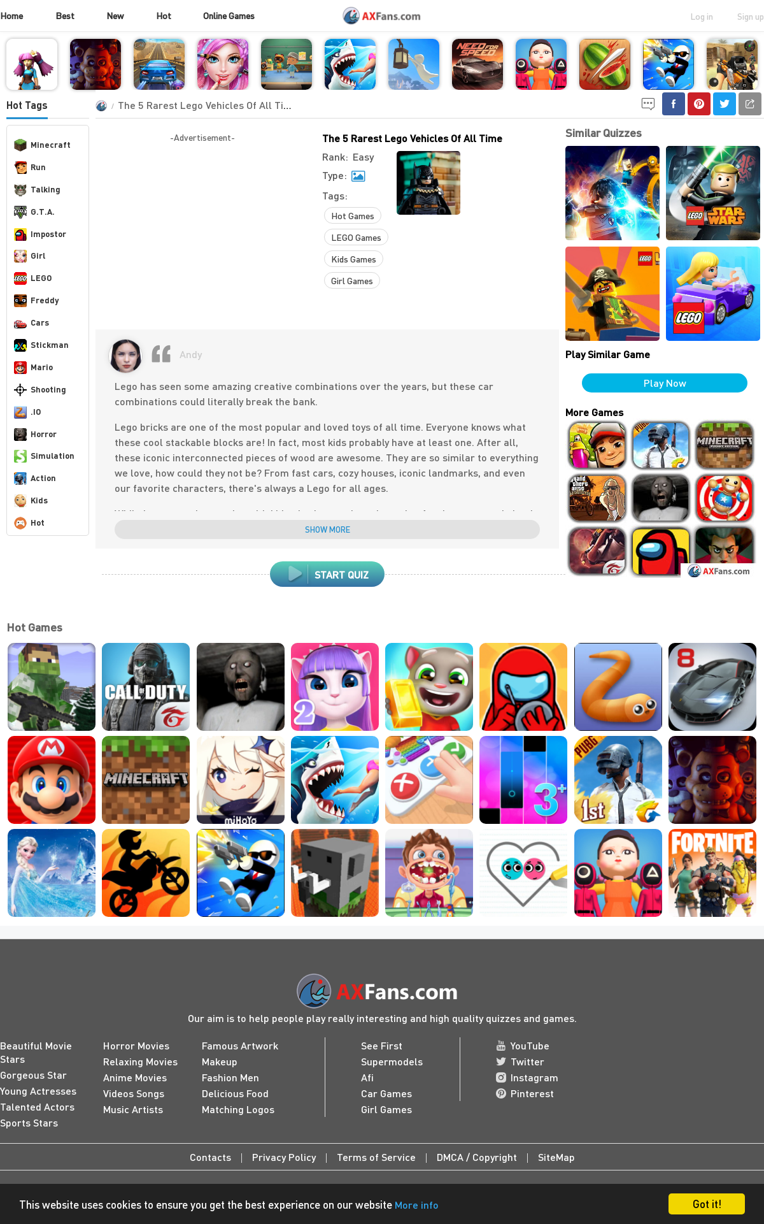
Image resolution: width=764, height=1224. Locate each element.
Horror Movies (136, 1045)
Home (11, 15)
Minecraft (42, 145)
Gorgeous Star (33, 1074)
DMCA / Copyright (477, 1156)
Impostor (40, 234)
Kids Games (353, 258)
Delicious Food (235, 1093)
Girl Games (352, 280)
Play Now (665, 382)
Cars (31, 323)
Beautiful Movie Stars (36, 1052)
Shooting (40, 390)
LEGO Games (356, 237)
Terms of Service (376, 1156)
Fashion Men (230, 1077)
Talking (37, 190)
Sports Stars (29, 1122)
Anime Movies (135, 1077)
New (115, 15)
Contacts (210, 1156)
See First (381, 1045)
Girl (29, 256)
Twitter (520, 1061)
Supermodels (392, 1061)
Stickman (41, 345)
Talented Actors (37, 1106)
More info (417, 1204)
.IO (27, 412)
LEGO (33, 278)
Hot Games (352, 215)
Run (30, 167)
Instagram (527, 1077)
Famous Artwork (240, 1045)
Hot (163, 15)
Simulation (44, 456)
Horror (35, 434)
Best (64, 15)
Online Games (229, 15)
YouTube (522, 1045)
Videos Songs (133, 1093)
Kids (31, 500)
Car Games (386, 1093)
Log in (701, 16)
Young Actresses (38, 1090)
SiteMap (556, 1156)
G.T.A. (34, 212)
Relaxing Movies (140, 1061)
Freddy (36, 300)
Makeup (219, 1061)
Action (35, 478)
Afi (367, 1077)
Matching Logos (238, 1109)
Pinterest (525, 1093)
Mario (33, 367)
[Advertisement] (202, 234)
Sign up (750, 16)
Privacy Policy (284, 1156)
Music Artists (133, 1109)
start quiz (327, 574)
